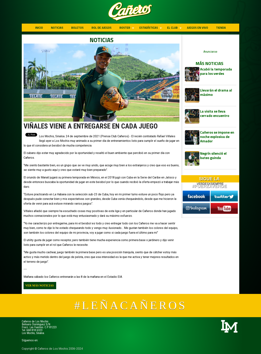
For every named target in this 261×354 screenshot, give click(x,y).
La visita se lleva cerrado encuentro (214, 113)
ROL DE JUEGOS (101, 27)
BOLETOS (77, 27)
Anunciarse (210, 51)
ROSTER (124, 27)
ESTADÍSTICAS (148, 27)
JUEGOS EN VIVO (197, 27)
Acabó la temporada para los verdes (216, 71)
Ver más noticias (39, 285)
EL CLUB (172, 27)
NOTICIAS (57, 27)
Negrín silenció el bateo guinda (213, 155)
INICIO (39, 27)
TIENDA (221, 27)
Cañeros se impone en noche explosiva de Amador (217, 136)
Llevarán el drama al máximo (216, 92)
